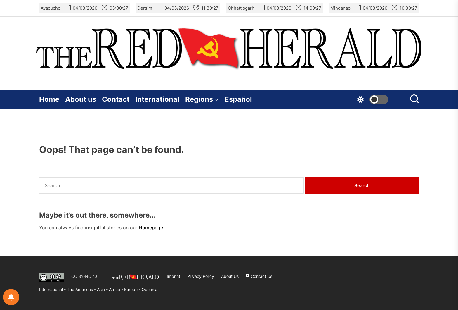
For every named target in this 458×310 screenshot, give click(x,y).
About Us (230, 276)
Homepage (151, 227)
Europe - (133, 289)
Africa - (116, 289)
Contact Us (259, 276)
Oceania (149, 289)
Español (238, 99)
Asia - (103, 289)
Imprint (173, 276)
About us (80, 99)
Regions (202, 99)
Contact (115, 99)
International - (53, 289)
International (157, 99)
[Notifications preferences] (11, 297)
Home (49, 99)
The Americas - (82, 289)
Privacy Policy (200, 276)
